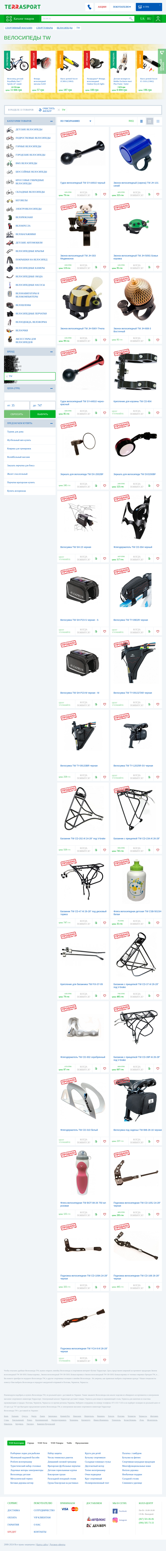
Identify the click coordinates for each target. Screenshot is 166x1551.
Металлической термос (22, 1478)
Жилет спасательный (17, 474)
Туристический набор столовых (26, 1466)
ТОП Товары (57, 1443)
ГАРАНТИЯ (13, 1525)
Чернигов (132, 1416)
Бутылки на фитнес (131, 1457)
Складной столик (130, 1478)
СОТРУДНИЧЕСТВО (44, 1510)
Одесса (25, 1416)
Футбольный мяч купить (19, 440)
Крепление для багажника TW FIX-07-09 (81, 984)
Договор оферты (57, 1544)
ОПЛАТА (12, 1517)
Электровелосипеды (24, 209)
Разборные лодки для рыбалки (25, 1453)
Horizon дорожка (130, 1470)
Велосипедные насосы (25, 285)
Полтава (121, 1416)
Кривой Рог (65, 1416)
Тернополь (116, 1420)
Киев (6, 1416)
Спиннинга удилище (132, 1483)
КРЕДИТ (12, 1532)
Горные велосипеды (23, 146)
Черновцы (74, 1420)
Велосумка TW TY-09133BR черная (79, 765)
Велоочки (17, 330)
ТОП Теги (42, 1443)
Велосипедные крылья (25, 251)
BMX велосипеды (21, 163)
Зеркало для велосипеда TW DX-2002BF (81, 474)
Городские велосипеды (25, 155)
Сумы (6, 1420)
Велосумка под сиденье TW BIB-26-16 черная (138, 1130)
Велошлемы (18, 305)
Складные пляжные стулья (98, 1462)
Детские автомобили (24, 243)
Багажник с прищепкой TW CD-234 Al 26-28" (137, 838)
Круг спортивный (93, 1478)
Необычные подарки (132, 1474)
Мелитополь (152, 1420)
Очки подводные (93, 1474)
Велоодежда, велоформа (26, 322)
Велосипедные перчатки (26, 313)
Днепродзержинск (58, 1420)
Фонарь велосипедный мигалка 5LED (40, 81)
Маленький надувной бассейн (25, 1457)
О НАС (37, 1525)
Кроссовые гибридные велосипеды (25, 181)
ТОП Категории (16, 1443)
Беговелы (17, 200)
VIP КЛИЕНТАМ (42, 1517)
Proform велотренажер (21, 1462)
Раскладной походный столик (62, 1478)
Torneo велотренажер (95, 1470)
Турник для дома (15, 431)
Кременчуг (85, 1420)
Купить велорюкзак (16, 491)
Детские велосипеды (24, 129)
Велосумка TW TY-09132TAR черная (133, 693)
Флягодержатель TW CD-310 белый (79, 1130)
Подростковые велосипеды (28, 138)
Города (30, 1443)
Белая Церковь (130, 1420)
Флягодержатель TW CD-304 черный (133, 547)
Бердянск (19, 1424)
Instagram (120, 1520)
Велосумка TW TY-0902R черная (131, 620)
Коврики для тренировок (19, 448)
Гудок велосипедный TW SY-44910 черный (82, 182)
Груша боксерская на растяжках (63, 1483)
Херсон (111, 1416)
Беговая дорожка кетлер (22, 1483)
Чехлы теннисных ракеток (60, 1457)
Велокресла (18, 226)
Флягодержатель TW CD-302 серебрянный (82, 1057)
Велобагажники (21, 234)
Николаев (77, 1416)
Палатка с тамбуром (132, 1453)
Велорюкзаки (19, 217)
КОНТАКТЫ (40, 1532)
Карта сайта (42, 1544)
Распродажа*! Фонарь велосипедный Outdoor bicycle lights (96, 81)
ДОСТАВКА (14, 1510)
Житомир (154, 1416)
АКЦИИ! (102, 7)
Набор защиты (55, 1453)
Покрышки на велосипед (26, 259)
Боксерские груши (56, 1474)
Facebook (120, 1511)
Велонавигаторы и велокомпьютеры (22, 294)
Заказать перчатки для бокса (21, 465)
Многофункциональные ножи (136, 1466)
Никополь (8, 1424)
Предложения (81, 1443)
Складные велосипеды (25, 192)
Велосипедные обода (24, 276)
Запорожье (52, 1416)
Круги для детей (93, 1453)
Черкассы (143, 1416)
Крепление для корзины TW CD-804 (133, 401)
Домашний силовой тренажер (62, 1462)
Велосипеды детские (21, 1474)
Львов (42, 1416)
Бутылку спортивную (95, 1457)
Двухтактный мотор (94, 1466)
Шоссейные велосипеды (26, 172)
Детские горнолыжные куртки (62, 1470)
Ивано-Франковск (101, 1420)
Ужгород (30, 1424)
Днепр (33, 1416)
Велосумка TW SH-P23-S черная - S (79, 620)
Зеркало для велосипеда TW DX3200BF (135, 474)
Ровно (29, 1420)
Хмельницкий (18, 1420)
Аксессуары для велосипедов (21, 339)
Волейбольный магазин (18, 457)
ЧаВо (69, 1443)
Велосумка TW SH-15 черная (75, 547)
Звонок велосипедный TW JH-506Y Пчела (82, 328)
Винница (100, 1416)
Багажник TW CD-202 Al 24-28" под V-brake (83, 838)
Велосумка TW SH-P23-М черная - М (79, 693)
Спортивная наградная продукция (138, 1462)
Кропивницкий (41, 1420)
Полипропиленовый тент (97, 1483)
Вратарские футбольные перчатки (64, 1466)
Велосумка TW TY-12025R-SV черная (133, 765)
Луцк (141, 1420)
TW (9, 376)
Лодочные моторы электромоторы (27, 1470)
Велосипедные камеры (25, 268)
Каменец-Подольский (46, 1424)
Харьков (15, 1416)
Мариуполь (89, 1416)
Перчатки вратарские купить (21, 482)
